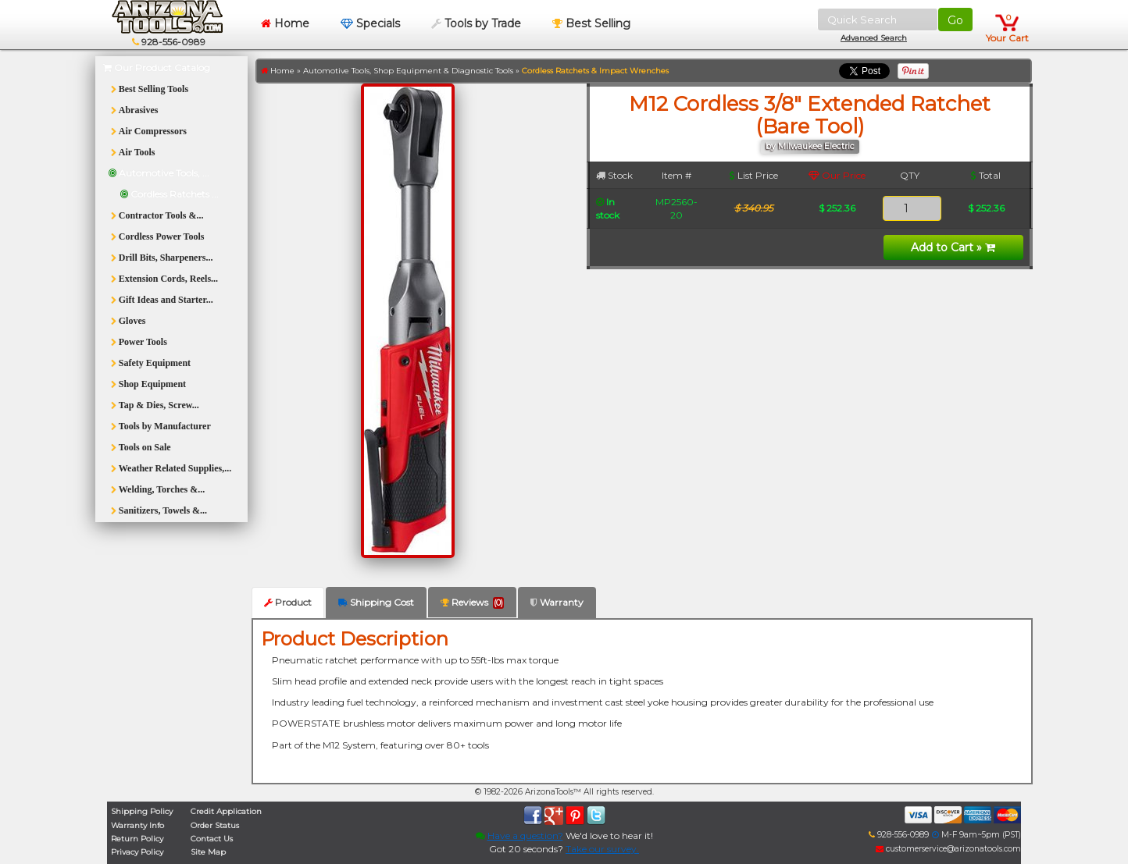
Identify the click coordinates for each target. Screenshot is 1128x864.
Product (288, 602)
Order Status (215, 825)
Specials (370, 23)
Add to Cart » (953, 247)
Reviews (472, 602)
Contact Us (212, 839)
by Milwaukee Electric (810, 146)
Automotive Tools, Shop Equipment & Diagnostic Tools (408, 71)
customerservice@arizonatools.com (948, 849)
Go (955, 20)
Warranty (557, 602)
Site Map (208, 852)
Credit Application (226, 811)
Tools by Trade (476, 23)
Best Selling (591, 23)
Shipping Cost (376, 602)
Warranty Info (137, 825)
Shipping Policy (142, 811)
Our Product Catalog (156, 67)
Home (285, 23)
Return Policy (137, 839)
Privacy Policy (137, 852)
